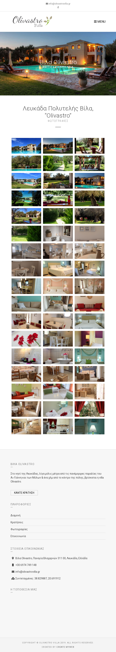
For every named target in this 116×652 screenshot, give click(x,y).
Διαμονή (15, 515)
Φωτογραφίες (19, 529)
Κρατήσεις (17, 522)
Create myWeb (65, 647)
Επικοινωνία (18, 536)
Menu (100, 21)
